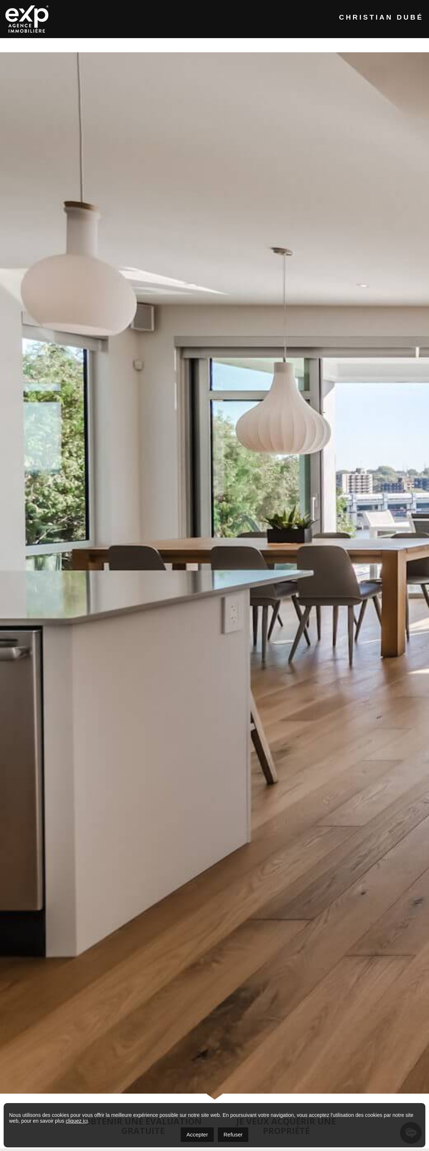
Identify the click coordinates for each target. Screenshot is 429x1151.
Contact (338, 44)
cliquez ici (77, 1121)
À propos (105, 44)
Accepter (197, 1134)
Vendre (251, 44)
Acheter (206, 44)
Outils (293, 44)
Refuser (233, 1134)
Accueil (59, 44)
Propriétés (156, 44)
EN (376, 44)
